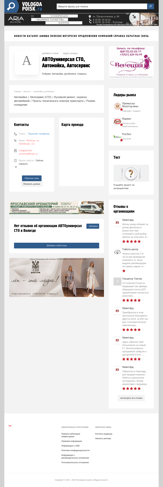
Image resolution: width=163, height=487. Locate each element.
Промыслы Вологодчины (130, 105)
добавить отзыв (50, 53)
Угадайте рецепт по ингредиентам (124, 187)
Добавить (93, 226)
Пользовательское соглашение (75, 462)
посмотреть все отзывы (131, 398)
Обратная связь (32, 178)
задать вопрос (70, 53)
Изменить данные (31, 184)
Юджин (126, 118)
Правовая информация (71, 441)
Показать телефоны (39, 133)
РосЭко (126, 134)
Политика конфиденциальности (75, 450)
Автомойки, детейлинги (64, 74)
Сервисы (81, 74)
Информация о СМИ (70, 446)
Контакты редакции (103, 434)
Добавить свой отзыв (57, 245)
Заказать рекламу (103, 438)
